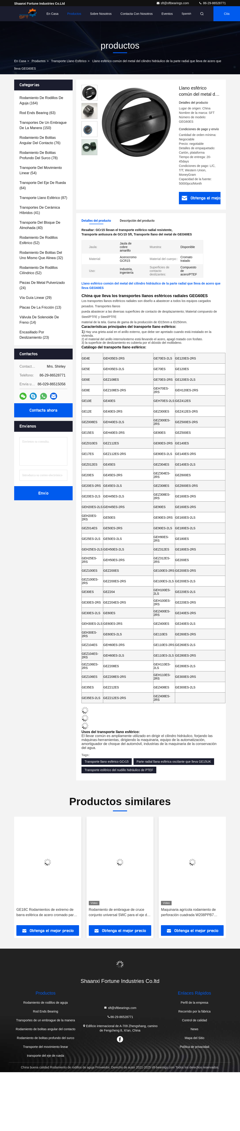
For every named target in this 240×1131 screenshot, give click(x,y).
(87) (43, 198)
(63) (37, 113)
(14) (39, 319)
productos (39, 61)
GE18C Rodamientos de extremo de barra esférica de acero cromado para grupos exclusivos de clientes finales (46, 913)
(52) (38, 240)
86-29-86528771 (212, 3)
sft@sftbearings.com (173, 3)
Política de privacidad (194, 1047)
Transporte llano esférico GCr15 (107, 761)
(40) (39, 225)
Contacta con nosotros (136, 13)
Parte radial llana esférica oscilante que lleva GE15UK (174, 761)
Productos (74, 13)
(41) (39, 210)
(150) (43, 125)
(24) (42, 285)
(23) (34, 334)
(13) (40, 307)
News (194, 1029)
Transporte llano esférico (68, 61)
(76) (39, 140)
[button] (32, 873)
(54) (40, 170)
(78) (38, 155)
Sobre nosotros (101, 13)
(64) (42, 185)
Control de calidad (194, 1020)
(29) (35, 298)
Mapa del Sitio (194, 1038)
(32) (41, 255)
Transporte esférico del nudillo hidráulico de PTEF (119, 770)
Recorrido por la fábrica (194, 1011)
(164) (41, 100)
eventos (167, 13)
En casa (52, 13)
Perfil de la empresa (194, 1002)
